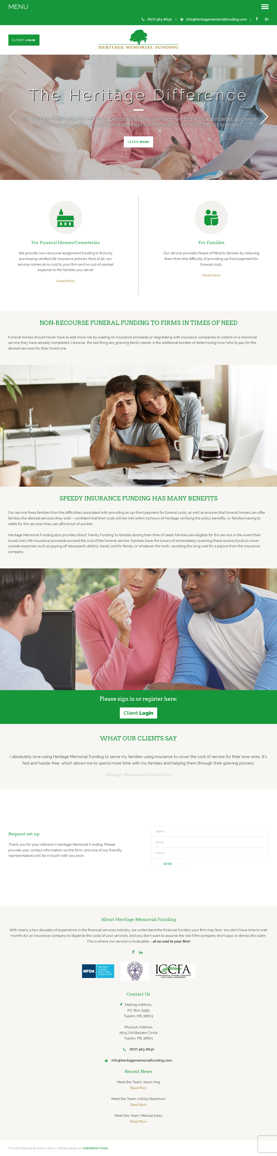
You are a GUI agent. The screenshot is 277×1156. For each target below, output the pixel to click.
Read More (66, 281)
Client (24, 39)
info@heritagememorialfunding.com (216, 19)
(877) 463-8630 (159, 19)
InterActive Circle (95, 1148)
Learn (138, 141)
